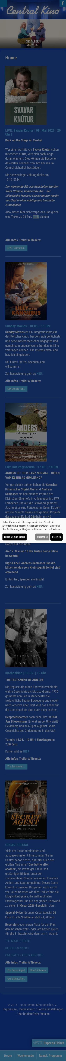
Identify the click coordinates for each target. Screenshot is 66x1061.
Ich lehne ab (42, 537)
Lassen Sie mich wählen (14, 537)
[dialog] (33, 530)
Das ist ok (56, 537)
